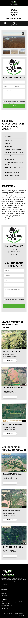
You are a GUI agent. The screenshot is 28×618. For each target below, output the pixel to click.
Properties (4, 589)
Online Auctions (5, 591)
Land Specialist (14, 246)
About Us (3, 593)
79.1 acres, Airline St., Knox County (13, 388)
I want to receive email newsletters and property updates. (14, 102)
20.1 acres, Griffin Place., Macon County (12, 351)
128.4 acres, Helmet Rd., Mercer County (12, 510)
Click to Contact (14, 176)
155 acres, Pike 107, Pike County (12, 474)
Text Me (14, 255)
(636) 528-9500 (14, 172)
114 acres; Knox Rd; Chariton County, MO (14, 547)
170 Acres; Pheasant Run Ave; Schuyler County (13, 424)
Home (3, 587)
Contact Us (4, 595)
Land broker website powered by (14, 615)
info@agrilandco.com (7, 605)
